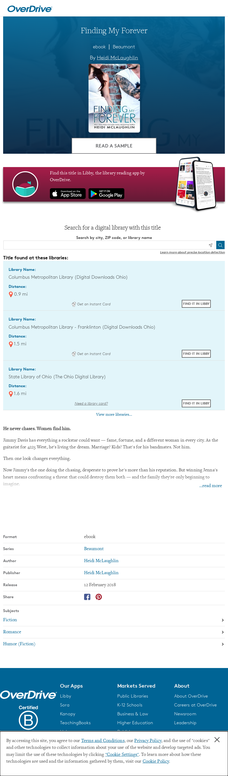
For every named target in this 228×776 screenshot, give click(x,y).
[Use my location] (210, 245)
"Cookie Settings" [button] (122, 754)
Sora (64, 704)
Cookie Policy (156, 761)
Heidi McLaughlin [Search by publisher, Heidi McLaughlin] (101, 573)
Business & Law (132, 713)
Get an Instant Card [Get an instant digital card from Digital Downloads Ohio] (91, 304)
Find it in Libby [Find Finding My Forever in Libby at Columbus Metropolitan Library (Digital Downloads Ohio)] (196, 303)
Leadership (185, 722)
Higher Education (135, 722)
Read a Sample (114, 145)
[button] (85, 686)
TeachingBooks (75, 722)
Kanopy (67, 713)
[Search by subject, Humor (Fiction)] (114, 644)
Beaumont (124, 46)
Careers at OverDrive (195, 704)
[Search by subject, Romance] (114, 632)
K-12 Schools (129, 704)
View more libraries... (114, 415)
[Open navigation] (217, 9)
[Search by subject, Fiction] (114, 620)
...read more (210, 486)
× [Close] (217, 740)
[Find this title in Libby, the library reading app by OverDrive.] (114, 184)
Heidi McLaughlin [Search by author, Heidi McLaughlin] (117, 57)
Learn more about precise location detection (192, 252)
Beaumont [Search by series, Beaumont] (94, 549)
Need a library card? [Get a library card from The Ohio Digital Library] (91, 403)
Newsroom (185, 713)
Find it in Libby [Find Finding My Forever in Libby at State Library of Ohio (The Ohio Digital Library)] (196, 403)
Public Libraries (132, 696)
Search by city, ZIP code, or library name (114, 237)
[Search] (220, 245)
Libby (65, 696)
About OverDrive (191, 696)
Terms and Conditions (103, 741)
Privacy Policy (147, 741)
